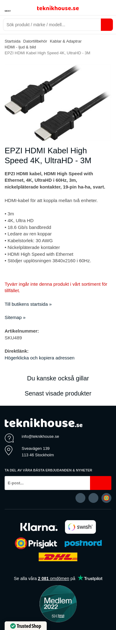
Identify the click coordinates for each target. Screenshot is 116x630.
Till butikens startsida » (28, 304)
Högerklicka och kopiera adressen (40, 357)
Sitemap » (15, 317)
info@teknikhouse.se (40, 436)
